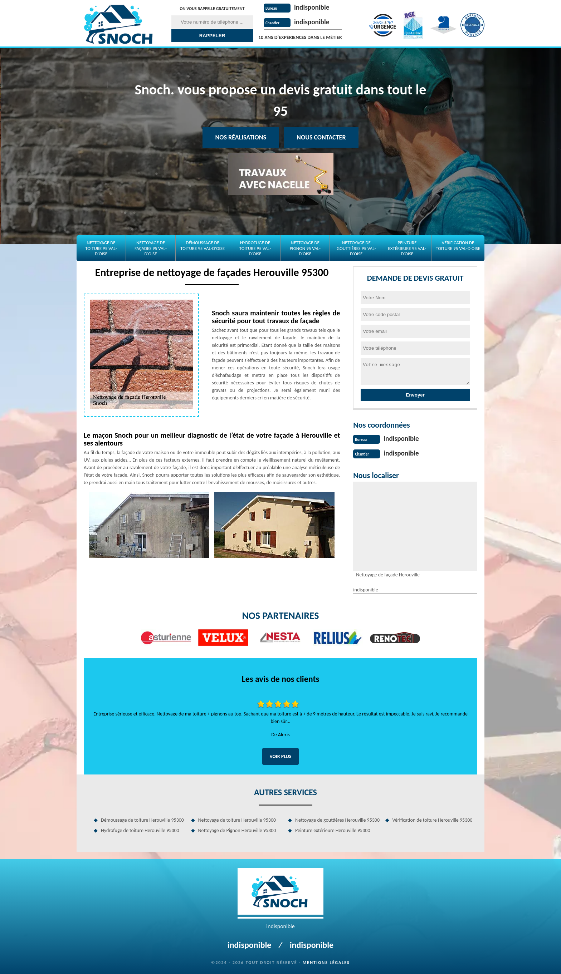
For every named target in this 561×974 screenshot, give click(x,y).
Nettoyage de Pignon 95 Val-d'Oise (305, 248)
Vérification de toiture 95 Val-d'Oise (458, 245)
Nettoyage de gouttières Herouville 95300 (337, 819)
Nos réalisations (240, 137)
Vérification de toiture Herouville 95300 (432, 819)
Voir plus (280, 756)
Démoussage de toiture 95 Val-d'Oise (202, 245)
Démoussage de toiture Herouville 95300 (142, 819)
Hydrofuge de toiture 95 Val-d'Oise (255, 248)
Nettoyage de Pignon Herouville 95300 (237, 830)
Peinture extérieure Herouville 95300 (332, 830)
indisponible (312, 7)
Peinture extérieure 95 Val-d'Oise (407, 248)
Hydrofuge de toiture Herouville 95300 (140, 830)
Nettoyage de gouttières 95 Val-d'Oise (356, 248)
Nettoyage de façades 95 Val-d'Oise (151, 248)
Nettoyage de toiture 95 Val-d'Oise (101, 248)
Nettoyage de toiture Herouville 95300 (237, 819)
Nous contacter (321, 137)
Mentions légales (326, 961)
